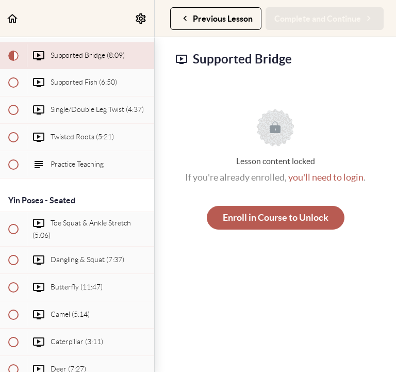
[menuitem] (141, 18)
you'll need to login (326, 177)
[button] (13, 18)
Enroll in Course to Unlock (275, 217)
